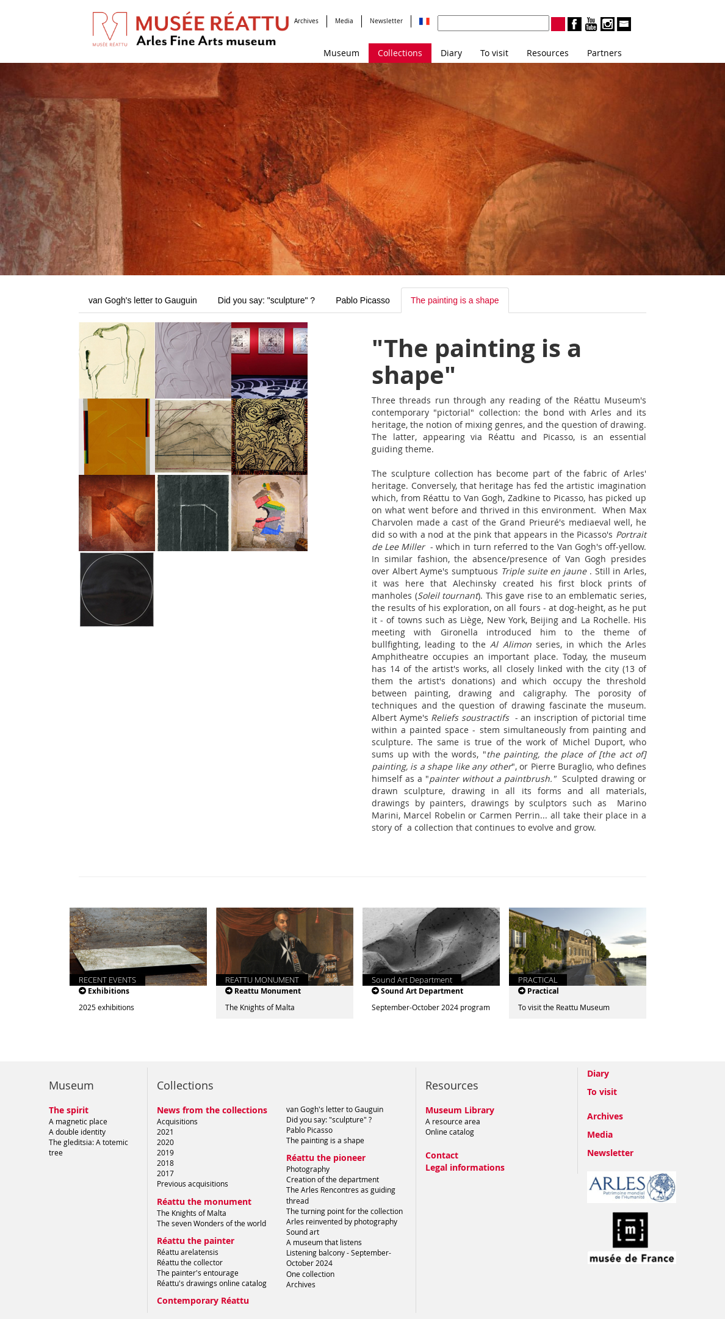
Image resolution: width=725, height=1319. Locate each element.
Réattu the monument (204, 1201)
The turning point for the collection (344, 1211)
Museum (341, 53)
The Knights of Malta (260, 1007)
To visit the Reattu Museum (564, 1007)
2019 (165, 1152)
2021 (165, 1132)
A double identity (77, 1132)
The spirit (68, 1110)
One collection (310, 1274)
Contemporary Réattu (203, 1300)
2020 (165, 1142)
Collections (400, 53)
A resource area (452, 1121)
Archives (306, 21)
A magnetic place (78, 1121)
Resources (548, 53)
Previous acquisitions (192, 1183)
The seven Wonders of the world (211, 1223)
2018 (165, 1163)
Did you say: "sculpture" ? (266, 300)
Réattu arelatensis (187, 1252)
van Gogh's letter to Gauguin (142, 300)
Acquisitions (177, 1121)
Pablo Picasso (363, 300)
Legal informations (465, 1167)
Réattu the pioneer (326, 1157)
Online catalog (449, 1132)
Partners (604, 53)
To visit (494, 53)
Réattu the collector (190, 1262)
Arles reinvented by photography (341, 1221)
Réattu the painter (195, 1240)
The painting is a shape (455, 300)
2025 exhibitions (106, 1007)
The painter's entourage (198, 1272)
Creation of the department (332, 1179)
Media (344, 21)
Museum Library (459, 1110)
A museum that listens (324, 1242)
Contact (441, 1155)
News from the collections (212, 1110)
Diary (451, 53)
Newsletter (386, 21)
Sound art (302, 1232)
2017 (165, 1173)
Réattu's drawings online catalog (212, 1283)
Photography (308, 1169)
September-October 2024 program (431, 1007)
